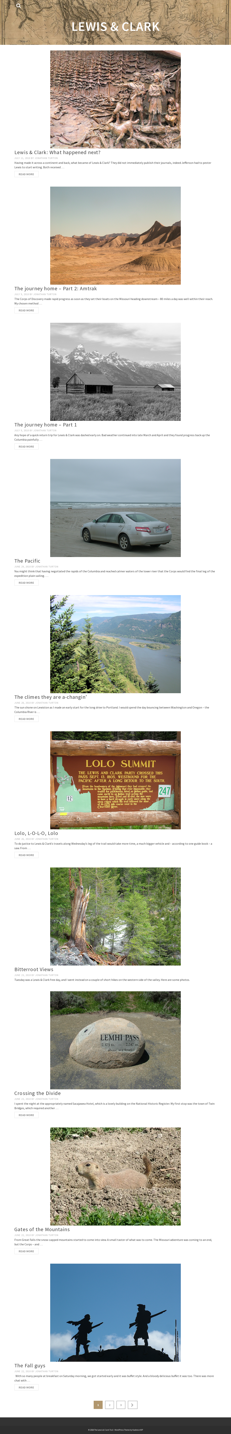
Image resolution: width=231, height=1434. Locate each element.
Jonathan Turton (46, 158)
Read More (26, 174)
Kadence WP (137, 1430)
